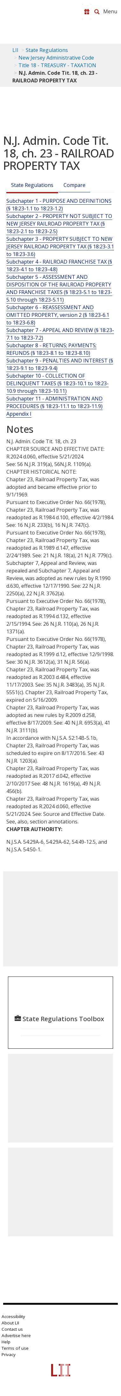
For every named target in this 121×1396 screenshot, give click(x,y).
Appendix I (18, 413)
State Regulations (47, 50)
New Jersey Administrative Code (56, 57)
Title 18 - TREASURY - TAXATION (57, 65)
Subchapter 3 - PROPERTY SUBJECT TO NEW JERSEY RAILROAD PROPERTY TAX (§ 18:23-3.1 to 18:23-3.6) (60, 246)
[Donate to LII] (86, 11)
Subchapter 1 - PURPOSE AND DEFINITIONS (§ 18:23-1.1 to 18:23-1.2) (58, 204)
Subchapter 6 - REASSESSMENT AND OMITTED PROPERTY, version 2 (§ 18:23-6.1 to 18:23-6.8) (57, 315)
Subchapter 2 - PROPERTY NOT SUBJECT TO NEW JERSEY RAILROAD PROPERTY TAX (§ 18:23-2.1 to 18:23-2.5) (59, 224)
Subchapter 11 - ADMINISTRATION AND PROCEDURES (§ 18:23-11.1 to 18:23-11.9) (54, 402)
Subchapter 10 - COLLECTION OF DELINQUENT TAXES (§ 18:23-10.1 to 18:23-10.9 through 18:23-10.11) (57, 383)
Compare (74, 185)
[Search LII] (96, 11)
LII (15, 50)
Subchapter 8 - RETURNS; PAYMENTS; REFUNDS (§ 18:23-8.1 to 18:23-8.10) (51, 349)
